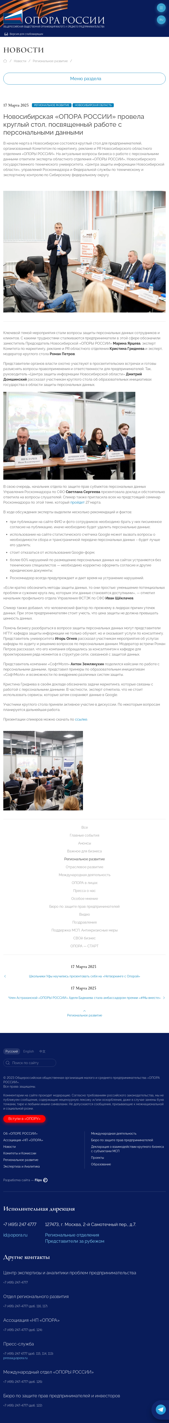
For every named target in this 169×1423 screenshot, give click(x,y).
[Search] (29, 1063)
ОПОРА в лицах (84, 883)
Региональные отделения (72, 1235)
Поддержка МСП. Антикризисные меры (84, 930)
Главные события (84, 835)
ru (161, 19)
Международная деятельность (84, 875)
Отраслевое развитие (84, 867)
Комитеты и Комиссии (19, 1153)
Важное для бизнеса (84, 851)
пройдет (77, 506)
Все (84, 827)
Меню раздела (85, 78)
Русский (12, 1051)
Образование (101, 1164)
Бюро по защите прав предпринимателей (84, 906)
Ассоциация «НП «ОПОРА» (23, 1140)
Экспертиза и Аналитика (21, 1166)
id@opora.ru (15, 1235)
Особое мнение (84, 899)
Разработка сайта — (25, 1180)
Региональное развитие (50, 61)
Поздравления (84, 922)
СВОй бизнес (84, 938)
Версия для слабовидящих (23, 34)
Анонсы (84, 843)
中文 (42, 1051)
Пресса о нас (84, 891)
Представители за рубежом (74, 1241)
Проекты (97, 1157)
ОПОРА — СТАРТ (84, 946)
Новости (20, 61)
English (28, 1051)
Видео (84, 914)
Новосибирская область (93, 105)
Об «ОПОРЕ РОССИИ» (20, 1133)
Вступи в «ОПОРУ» (24, 1119)
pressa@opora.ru (15, 1358)
